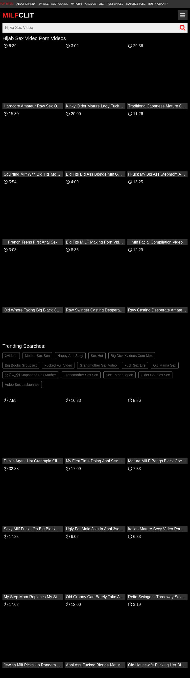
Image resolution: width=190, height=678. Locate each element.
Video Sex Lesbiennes (22, 385)
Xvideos (11, 356)
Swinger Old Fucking (53, 3)
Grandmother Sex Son (81, 375)
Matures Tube (135, 3)
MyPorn (76, 3)
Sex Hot (97, 356)
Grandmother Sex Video (98, 365)
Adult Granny (26, 3)
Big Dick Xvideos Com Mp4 (132, 356)
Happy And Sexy (70, 356)
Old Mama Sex (164, 365)
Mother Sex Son (37, 356)
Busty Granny (158, 3)
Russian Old (115, 3)
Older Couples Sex (155, 375)
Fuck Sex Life (134, 365)
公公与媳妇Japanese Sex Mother (30, 375)
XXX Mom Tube (94, 3)
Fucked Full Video (58, 365)
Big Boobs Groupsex (21, 365)
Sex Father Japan (119, 375)
